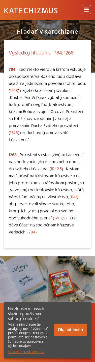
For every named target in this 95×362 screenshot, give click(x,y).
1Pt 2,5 (56, 168)
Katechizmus (31, 10)
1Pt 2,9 (59, 217)
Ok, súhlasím (70, 330)
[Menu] (86, 10)
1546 (14, 132)
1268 (14, 90)
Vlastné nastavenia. (26, 351)
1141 (74, 196)
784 (32, 231)
